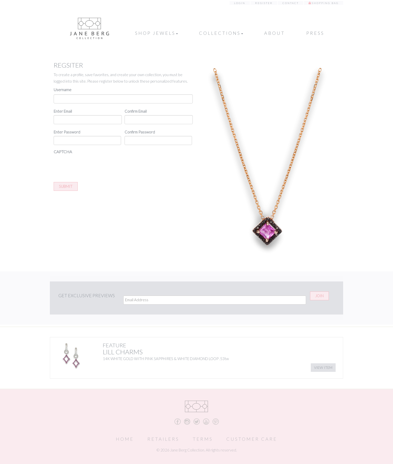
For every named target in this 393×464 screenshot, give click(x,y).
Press (315, 33)
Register (264, 3)
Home (125, 439)
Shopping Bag (325, 3)
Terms (203, 439)
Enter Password (67, 132)
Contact (290, 3)
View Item (323, 367)
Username (62, 89)
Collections (221, 33)
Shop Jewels (156, 33)
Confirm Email (136, 111)
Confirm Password (140, 132)
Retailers (163, 439)
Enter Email (63, 111)
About (274, 33)
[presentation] (92, 166)
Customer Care (251, 439)
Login (239, 3)
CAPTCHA (63, 151)
